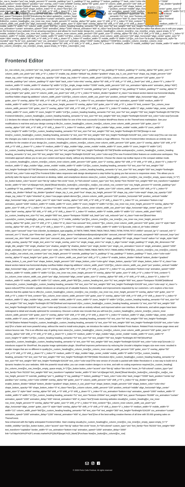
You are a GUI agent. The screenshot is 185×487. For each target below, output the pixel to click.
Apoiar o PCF (62, 13)
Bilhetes (152, 13)
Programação (44, 13)
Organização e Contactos (130, 13)
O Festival (26, 13)
